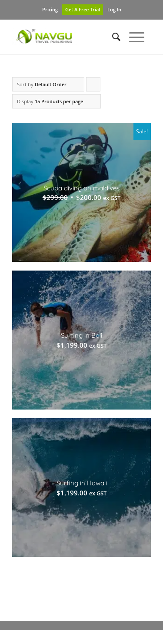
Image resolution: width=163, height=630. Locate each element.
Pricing (50, 9)
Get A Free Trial (82, 9)
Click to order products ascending (93, 86)
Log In (114, 9)
